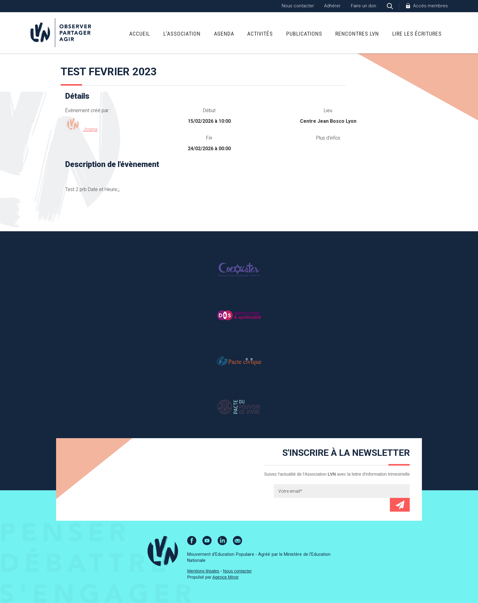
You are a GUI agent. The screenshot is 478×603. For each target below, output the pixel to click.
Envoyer (400, 505)
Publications (304, 33)
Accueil (139, 33)
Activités (260, 33)
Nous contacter (298, 6)
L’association (182, 33)
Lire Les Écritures (417, 33)
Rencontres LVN (357, 33)
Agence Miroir (225, 577)
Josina (90, 129)
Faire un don (363, 6)
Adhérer (332, 6)
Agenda (224, 33)
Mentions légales (203, 571)
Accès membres (430, 6)
